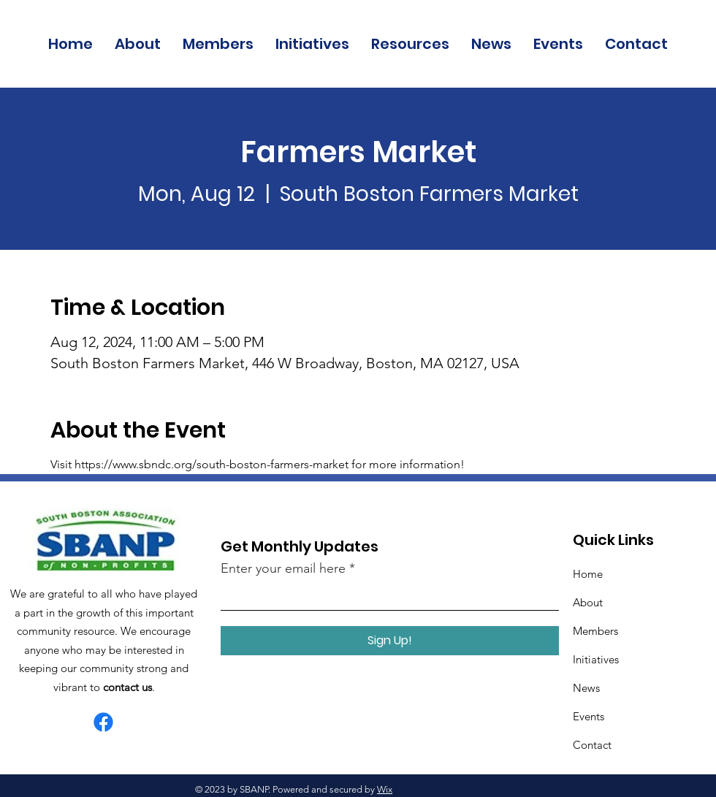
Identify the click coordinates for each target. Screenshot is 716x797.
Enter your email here (283, 568)
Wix (384, 789)
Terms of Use (428, 789)
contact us (127, 687)
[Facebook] (103, 722)
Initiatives (596, 659)
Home (588, 574)
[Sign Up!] (390, 640)
